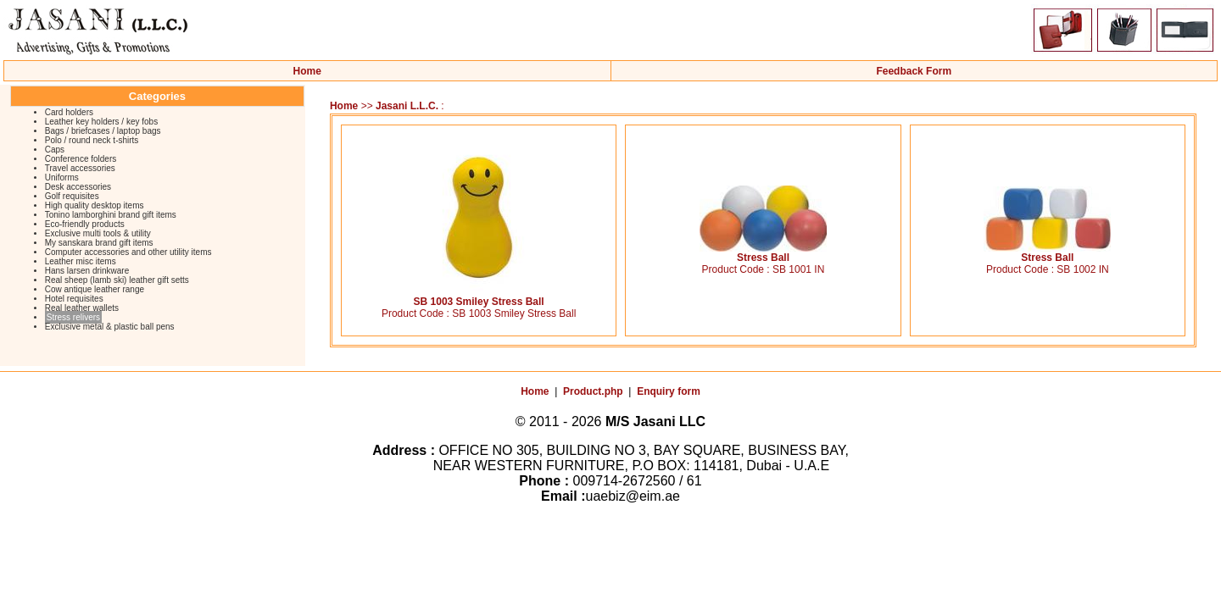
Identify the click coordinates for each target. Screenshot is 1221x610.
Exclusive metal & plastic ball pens (110, 326)
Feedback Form (913, 71)
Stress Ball (763, 252)
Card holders (69, 112)
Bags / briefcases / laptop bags (103, 131)
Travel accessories (80, 168)
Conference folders (81, 159)
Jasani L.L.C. (407, 106)
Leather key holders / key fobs (101, 121)
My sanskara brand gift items (99, 242)
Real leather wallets (82, 308)
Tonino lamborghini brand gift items (110, 214)
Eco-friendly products (85, 224)
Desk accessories (78, 186)
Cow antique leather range (94, 289)
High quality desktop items (94, 205)
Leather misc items (80, 261)
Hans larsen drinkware (87, 270)
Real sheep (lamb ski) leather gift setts (117, 280)
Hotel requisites (74, 298)
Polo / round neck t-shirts (92, 140)
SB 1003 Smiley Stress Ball (479, 297)
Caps (54, 149)
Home (307, 71)
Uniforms (62, 177)
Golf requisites (72, 196)
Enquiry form (668, 391)
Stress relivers (73, 317)
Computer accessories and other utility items (128, 252)
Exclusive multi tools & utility (98, 233)
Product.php (593, 391)
